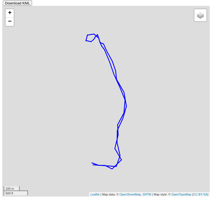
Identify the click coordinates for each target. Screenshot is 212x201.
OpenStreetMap (130, 194)
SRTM (147, 194)
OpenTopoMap (181, 194)
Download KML (17, 3)
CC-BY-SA (200, 194)
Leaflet (95, 194)
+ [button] (10, 13)
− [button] (10, 22)
